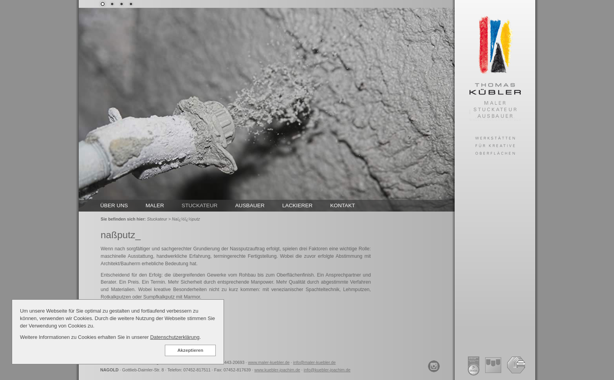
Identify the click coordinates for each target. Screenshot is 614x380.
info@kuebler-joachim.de (327, 369)
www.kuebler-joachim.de (277, 369)
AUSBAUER (249, 205)
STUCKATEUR (200, 205)
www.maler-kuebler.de (268, 362)
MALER (155, 205)
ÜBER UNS (114, 205)
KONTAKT (342, 205)
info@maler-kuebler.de (314, 362)
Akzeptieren (190, 350)
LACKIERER (297, 205)
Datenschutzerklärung (174, 337)
